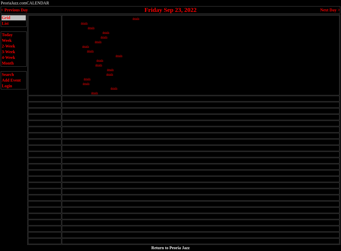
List (5, 23)
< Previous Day (14, 10)
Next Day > (330, 10)
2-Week (8, 46)
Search (8, 74)
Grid (6, 17)
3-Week (8, 52)
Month (8, 63)
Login (7, 86)
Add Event (11, 80)
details (136, 18)
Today (7, 35)
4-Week (8, 57)
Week (7, 40)
